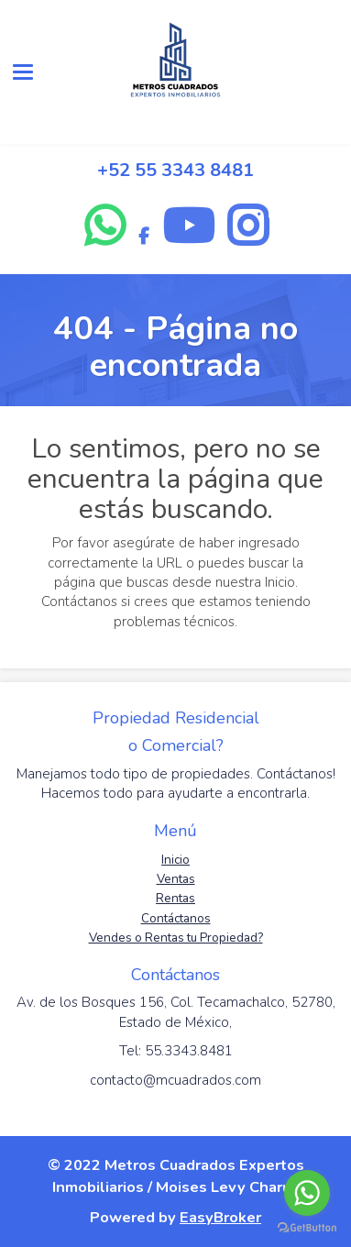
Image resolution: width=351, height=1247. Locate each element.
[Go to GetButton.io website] (307, 1228)
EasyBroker (220, 1217)
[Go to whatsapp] (307, 1193)
